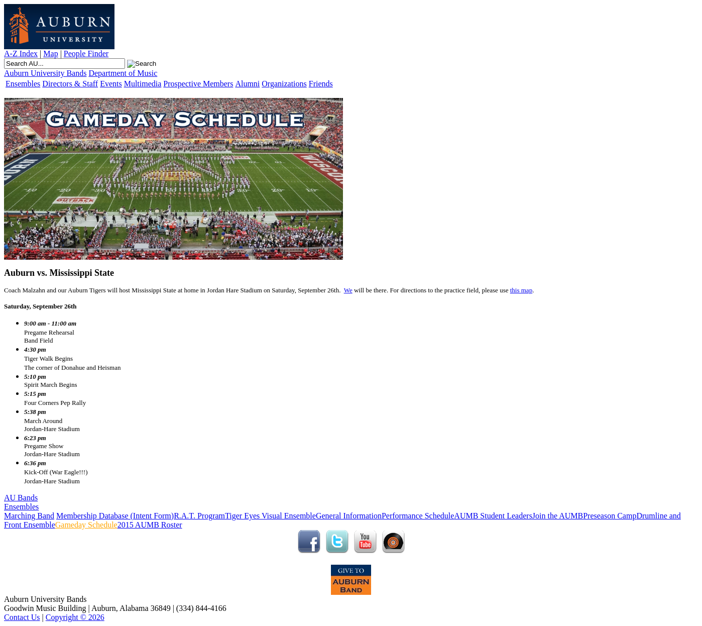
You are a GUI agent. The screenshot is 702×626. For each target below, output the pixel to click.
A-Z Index (21, 53)
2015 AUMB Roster (150, 524)
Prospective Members (198, 83)
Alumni (247, 83)
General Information (349, 515)
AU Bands (21, 497)
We (348, 290)
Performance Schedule (418, 515)
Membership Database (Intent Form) (115, 515)
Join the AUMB (557, 515)
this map (521, 290)
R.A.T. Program (199, 515)
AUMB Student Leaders (493, 515)
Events (111, 83)
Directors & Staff (70, 83)
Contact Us (22, 617)
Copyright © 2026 (75, 617)
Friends (321, 83)
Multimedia (143, 83)
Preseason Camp (609, 515)
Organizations (284, 83)
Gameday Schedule (86, 524)
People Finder (86, 53)
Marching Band (29, 515)
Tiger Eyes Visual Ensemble (270, 515)
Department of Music (122, 73)
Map (50, 53)
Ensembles (23, 83)
